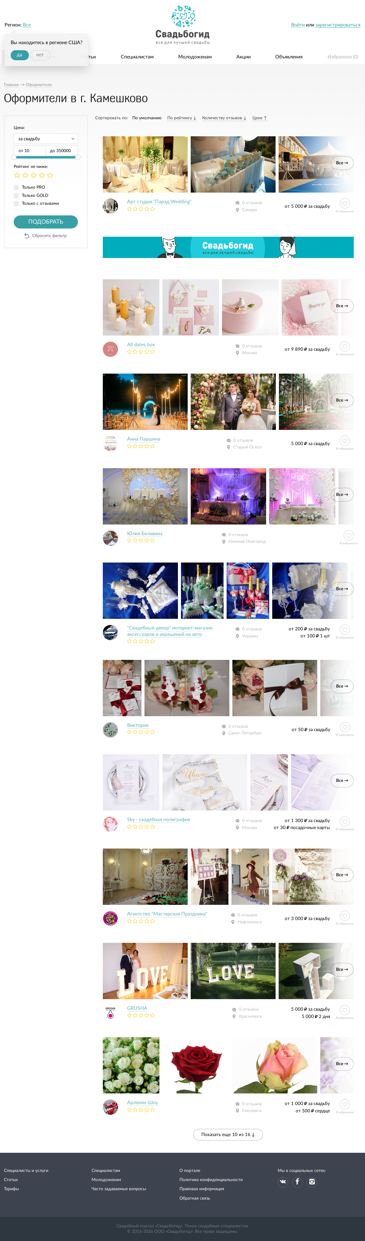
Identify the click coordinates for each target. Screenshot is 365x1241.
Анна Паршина (143, 439)
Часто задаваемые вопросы (119, 1189)
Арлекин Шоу (142, 1102)
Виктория (137, 725)
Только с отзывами (40, 203)
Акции (243, 56)
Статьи (88, 56)
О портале (189, 1171)
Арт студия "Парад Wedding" (159, 201)
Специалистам (137, 56)
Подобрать (45, 222)
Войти (298, 25)
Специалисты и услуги (26, 1171)
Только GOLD (35, 195)
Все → (342, 163)
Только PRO (33, 187)
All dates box (141, 344)
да (19, 54)
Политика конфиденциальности (211, 1180)
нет (40, 54)
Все (27, 25)
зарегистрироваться (337, 25)
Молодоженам (195, 56)
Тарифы (11, 1189)
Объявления (289, 56)
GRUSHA (137, 1008)
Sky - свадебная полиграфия (158, 819)
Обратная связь (194, 1198)
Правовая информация (201, 1189)
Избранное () (343, 56)
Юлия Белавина (144, 533)
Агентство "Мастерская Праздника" (167, 914)
